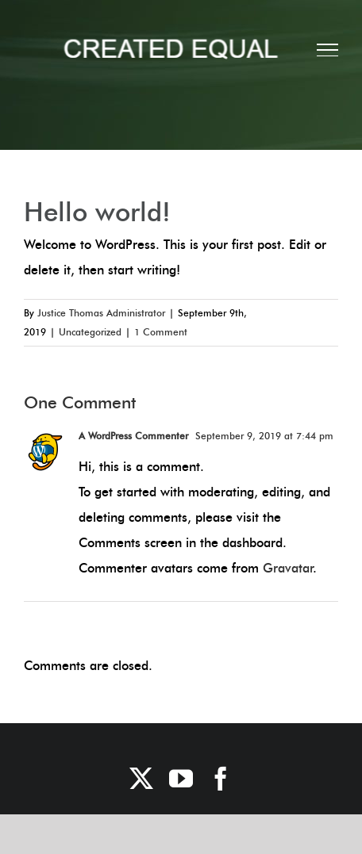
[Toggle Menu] (327, 50)
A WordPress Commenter (133, 436)
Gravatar (288, 568)
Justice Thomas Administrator (101, 313)
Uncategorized (90, 332)
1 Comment (160, 332)
